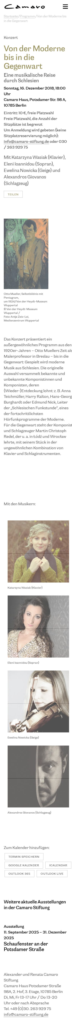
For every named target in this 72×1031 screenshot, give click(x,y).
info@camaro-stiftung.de (26, 142)
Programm (27, 16)
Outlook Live (52, 873)
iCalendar (58, 865)
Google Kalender (24, 865)
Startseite (11, 16)
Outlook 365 (19, 873)
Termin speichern (24, 856)
